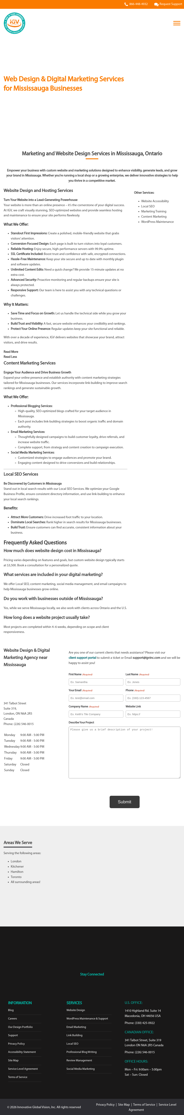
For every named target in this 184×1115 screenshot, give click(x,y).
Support (13, 1034)
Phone (135, 691)
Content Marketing (154, 217)
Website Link (133, 706)
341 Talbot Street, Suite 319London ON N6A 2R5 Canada (144, 1041)
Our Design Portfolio (20, 1026)
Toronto (16, 876)
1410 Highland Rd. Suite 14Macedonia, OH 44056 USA (143, 1012)
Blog (11, 1009)
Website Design (75, 1009)
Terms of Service (17, 1076)
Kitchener (17, 865)
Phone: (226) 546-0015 (140, 1051)
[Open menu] (176, 23)
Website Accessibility (155, 201)
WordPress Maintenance (157, 222)
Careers (12, 1017)
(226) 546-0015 (24, 724)
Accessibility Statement (22, 1050)
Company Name (84, 707)
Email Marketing (76, 1026)
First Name (80, 675)
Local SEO (148, 206)
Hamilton (17, 870)
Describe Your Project (81, 722)
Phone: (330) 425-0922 (140, 1022)
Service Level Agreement (23, 1067)
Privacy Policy (16, 1042)
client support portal (82, 658)
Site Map (13, 1059)
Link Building (74, 1034)
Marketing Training (153, 211)
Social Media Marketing (80, 1067)
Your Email (80, 691)
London (16, 860)
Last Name (137, 675)
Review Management (79, 1059)
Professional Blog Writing (81, 1050)
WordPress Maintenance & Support (87, 1017)
